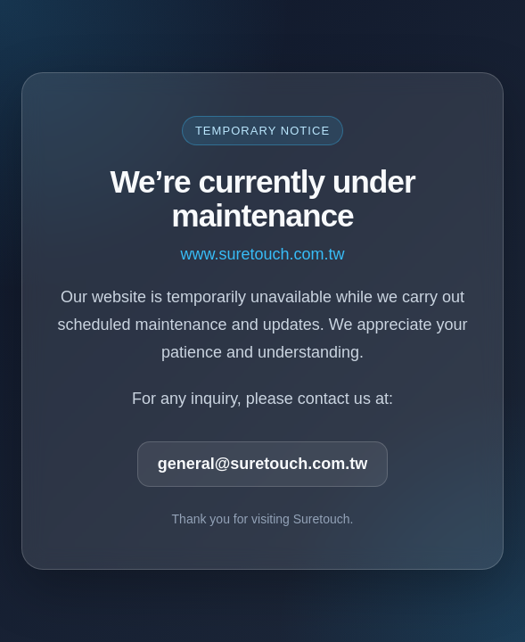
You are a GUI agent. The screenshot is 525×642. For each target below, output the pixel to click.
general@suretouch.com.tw (263, 464)
